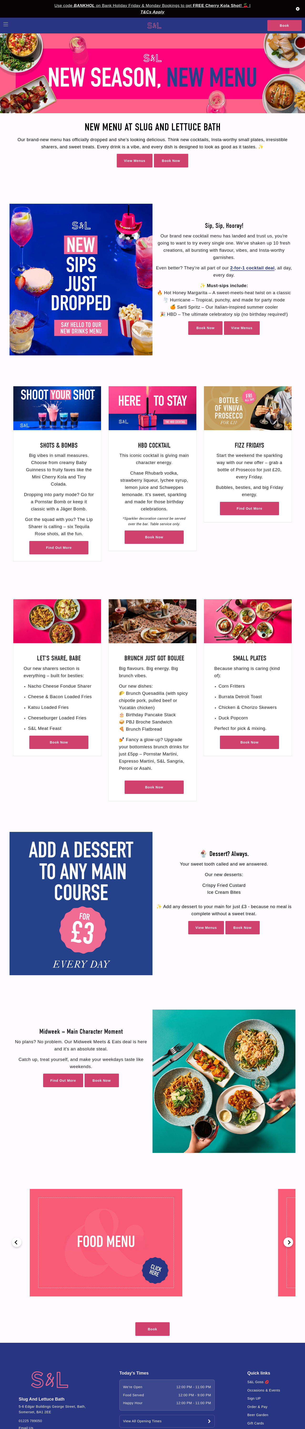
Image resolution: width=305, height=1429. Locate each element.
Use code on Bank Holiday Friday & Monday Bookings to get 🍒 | (153, 5)
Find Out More (59, 548)
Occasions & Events (263, 1390)
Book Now (171, 161)
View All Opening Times (142, 1421)
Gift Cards (255, 1423)
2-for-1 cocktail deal (252, 267)
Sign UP (254, 1398)
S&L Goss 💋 (258, 1382)
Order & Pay (257, 1407)
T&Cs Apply (152, 12)
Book (284, 25)
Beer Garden (257, 1415)
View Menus (134, 161)
